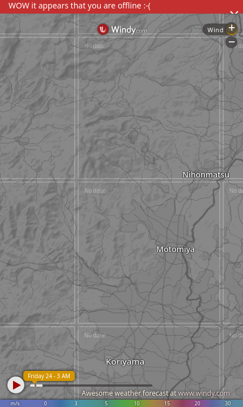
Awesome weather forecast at (156, 393)
